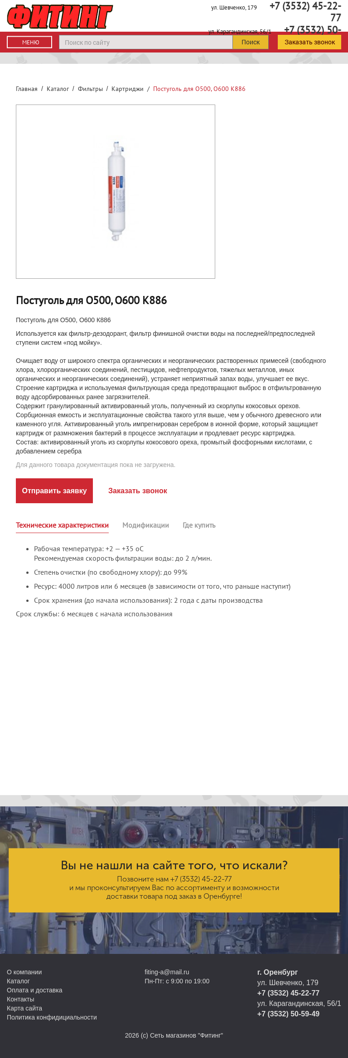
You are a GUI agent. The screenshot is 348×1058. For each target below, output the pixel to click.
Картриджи (127, 89)
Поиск (251, 42)
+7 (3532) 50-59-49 (288, 1014)
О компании (24, 972)
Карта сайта (24, 1008)
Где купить (199, 524)
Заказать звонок (310, 42)
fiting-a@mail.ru (167, 972)
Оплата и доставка (34, 990)
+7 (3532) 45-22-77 (201, 879)
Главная (27, 89)
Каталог (58, 89)
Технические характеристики (62, 524)
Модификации (145, 524)
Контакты (20, 999)
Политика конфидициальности (52, 1017)
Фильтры (90, 89)
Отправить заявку (54, 491)
